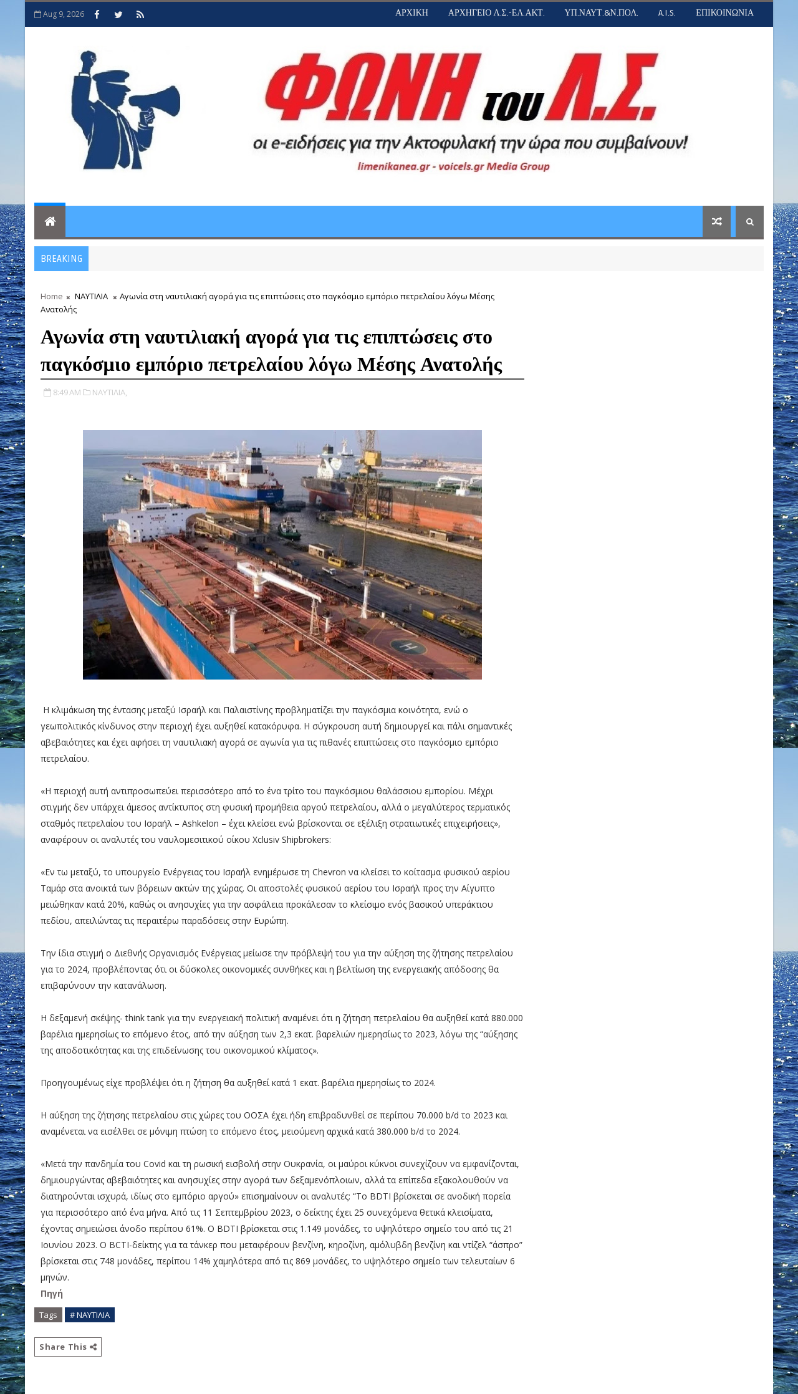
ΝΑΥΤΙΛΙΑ (91, 296)
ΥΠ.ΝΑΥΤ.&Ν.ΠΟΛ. (602, 12)
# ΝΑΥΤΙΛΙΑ (90, 1314)
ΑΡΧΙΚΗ (411, 12)
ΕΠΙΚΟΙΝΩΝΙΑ (725, 12)
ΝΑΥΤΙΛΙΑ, (109, 392)
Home (52, 296)
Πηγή (53, 1293)
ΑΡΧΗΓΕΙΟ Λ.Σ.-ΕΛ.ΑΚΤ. (496, 12)
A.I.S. (667, 12)
